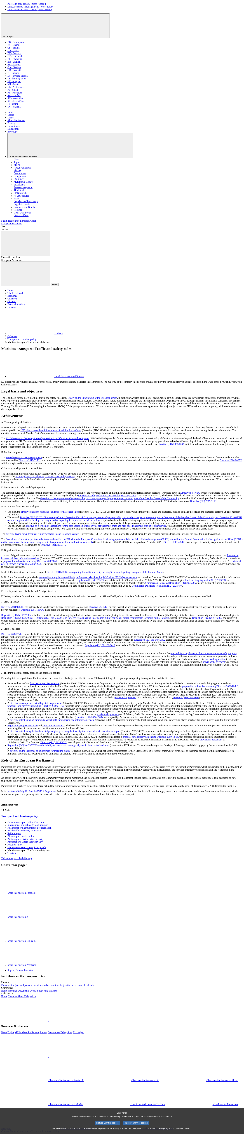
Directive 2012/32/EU (30, 460)
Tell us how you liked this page (16, 858)
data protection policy (141, 1132)
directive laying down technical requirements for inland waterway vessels (42, 534)
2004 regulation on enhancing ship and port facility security (45, 476)
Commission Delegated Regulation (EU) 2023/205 (170, 583)
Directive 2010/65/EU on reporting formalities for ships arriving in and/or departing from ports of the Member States (105, 572)
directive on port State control (44, 683)
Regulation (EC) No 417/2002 (16, 615)
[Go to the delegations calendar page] (12, 996)
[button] (48, 1020)
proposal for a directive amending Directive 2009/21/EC (35, 706)
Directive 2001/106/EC (32, 609)
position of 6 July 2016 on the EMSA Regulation (31, 791)
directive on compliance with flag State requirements (36, 703)
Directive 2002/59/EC (12, 634)
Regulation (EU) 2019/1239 (90, 580)
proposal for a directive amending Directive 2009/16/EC (210, 686)
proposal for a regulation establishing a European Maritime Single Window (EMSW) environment (88, 577)
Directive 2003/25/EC (174, 542)
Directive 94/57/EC (190, 492)
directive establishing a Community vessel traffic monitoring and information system (52, 720)
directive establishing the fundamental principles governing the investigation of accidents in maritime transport (65, 731)
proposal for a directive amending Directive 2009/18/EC (151, 736)
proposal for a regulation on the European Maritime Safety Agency (203, 653)
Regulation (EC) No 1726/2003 (17, 618)
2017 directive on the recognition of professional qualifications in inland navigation (47, 438)
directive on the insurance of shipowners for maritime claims (40, 750)
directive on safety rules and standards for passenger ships (107, 495)
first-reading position (215, 659)
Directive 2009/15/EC (53, 725)
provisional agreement (214, 662)
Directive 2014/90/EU (231, 460)
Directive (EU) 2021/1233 (171, 444)
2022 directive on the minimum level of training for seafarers (51, 430)
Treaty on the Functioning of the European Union (92, 398)
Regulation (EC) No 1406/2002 (149, 639)
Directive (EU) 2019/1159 (203, 501)
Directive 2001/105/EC (12, 607)
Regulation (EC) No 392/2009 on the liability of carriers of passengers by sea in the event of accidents (58, 745)
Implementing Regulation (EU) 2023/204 (205, 580)
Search (4, 226)
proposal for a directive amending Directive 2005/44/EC (31, 561)
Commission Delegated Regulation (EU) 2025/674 (157, 585)
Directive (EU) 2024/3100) (89, 717)
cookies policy (162, 1132)
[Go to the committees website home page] (4, 990)
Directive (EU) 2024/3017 (53, 742)
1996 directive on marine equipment (24, 457)
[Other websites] (70, 145)
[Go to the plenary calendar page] (89, 985)
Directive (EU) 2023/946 (53, 545)
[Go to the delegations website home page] (4, 996)
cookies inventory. (184, 1132)
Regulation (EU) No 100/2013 (100, 645)
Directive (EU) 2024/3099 (186, 697)
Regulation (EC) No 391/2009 (22, 725)
